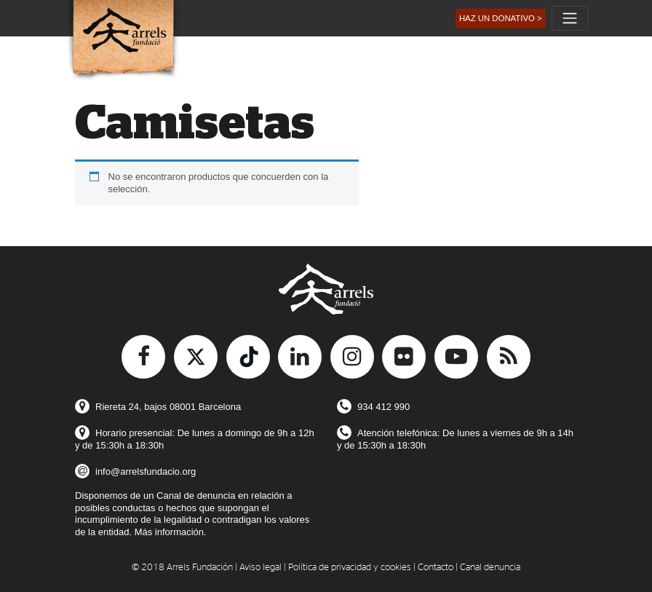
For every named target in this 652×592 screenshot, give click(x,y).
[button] (501, 18)
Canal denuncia (490, 567)
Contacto (435, 567)
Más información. (171, 531)
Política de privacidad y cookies (349, 567)
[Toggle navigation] (570, 18)
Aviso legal (260, 567)
